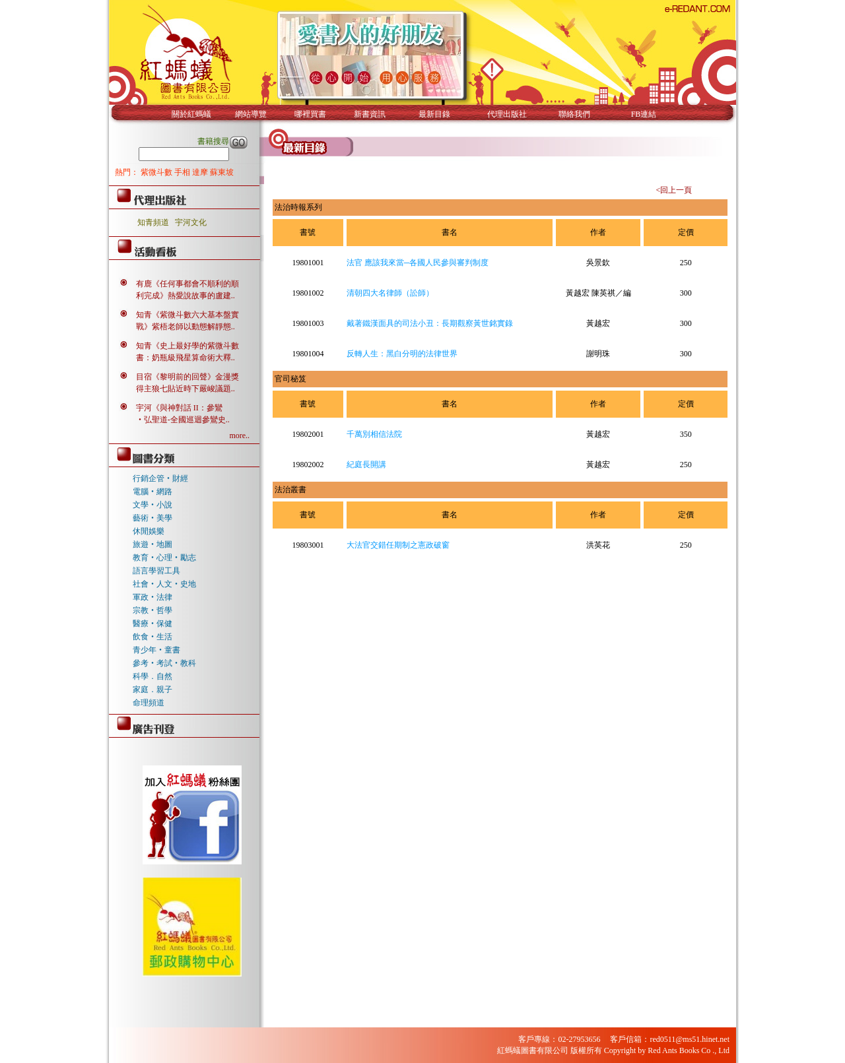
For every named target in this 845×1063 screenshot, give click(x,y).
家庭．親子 (152, 689)
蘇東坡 (222, 172)
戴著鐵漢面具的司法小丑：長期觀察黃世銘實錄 (430, 323)
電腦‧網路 (152, 491)
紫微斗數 (157, 172)
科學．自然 (152, 676)
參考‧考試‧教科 (164, 663)
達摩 (201, 172)
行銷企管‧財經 (160, 478)
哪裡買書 (310, 114)
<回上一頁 (674, 190)
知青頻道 (153, 222)
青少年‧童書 (156, 650)
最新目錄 (434, 114)
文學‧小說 (152, 504)
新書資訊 (370, 114)
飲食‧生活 (152, 636)
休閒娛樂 (148, 531)
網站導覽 (251, 114)
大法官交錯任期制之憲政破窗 (398, 545)
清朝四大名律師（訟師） (390, 293)
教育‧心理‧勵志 (164, 557)
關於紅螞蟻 (191, 114)
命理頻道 (148, 702)
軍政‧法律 (152, 597)
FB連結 (644, 114)
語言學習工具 (156, 570)
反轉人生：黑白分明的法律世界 (402, 353)
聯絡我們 (574, 114)
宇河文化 (191, 222)
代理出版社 (507, 114)
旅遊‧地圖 (152, 544)
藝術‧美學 (152, 518)
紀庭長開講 (366, 464)
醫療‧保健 (152, 623)
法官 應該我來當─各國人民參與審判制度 (418, 262)
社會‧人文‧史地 (164, 584)
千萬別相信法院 (374, 434)
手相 (183, 172)
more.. (239, 435)
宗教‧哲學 (152, 610)
